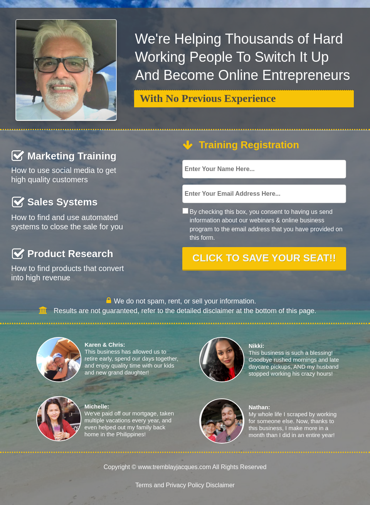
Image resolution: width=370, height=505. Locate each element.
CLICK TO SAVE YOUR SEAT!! (264, 258)
